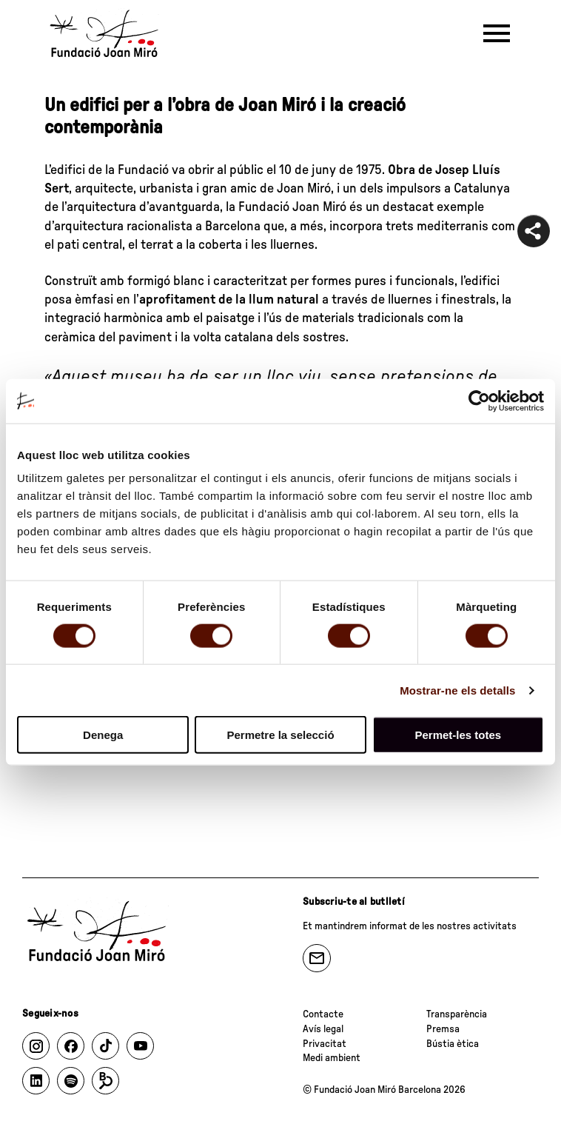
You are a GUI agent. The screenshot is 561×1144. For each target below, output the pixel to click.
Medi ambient (331, 1058)
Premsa (443, 1029)
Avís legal (323, 1029)
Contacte (323, 1014)
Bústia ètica (452, 1044)
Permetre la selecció (280, 735)
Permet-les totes (457, 735)
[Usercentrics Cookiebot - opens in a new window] (479, 400)
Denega (103, 735)
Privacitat (324, 1044)
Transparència (456, 1014)
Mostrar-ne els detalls (457, 689)
